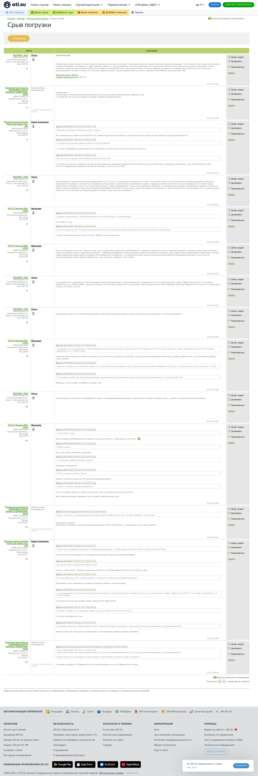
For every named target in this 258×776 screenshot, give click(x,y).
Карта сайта (161, 750)
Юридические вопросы (37, 18)
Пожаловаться (237, 67)
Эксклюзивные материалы (169, 735)
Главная (11, 18)
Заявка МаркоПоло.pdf (66, 77)
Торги (88, 711)
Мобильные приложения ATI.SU (26, 764)
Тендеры (104, 711)
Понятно (241, 765)
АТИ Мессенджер (174, 711)
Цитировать (236, 61)
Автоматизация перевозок (23, 711)
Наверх (231, 73)
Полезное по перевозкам (218, 735)
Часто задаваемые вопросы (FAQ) (223, 740)
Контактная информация (117, 735)
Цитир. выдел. (237, 57)
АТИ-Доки (123, 711)
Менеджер (36, 208)
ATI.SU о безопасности (66, 729)
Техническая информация (219, 745)
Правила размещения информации (227, 18)
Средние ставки (13, 750)
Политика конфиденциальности (172, 740)
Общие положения (165, 745)
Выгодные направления (17, 755)
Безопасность (63, 724)
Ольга (34, 55)
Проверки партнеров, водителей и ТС (75, 735)
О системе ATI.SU (112, 729)
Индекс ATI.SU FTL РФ (16, 745)
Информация (163, 724)
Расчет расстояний (15, 729)
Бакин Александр (40, 122)
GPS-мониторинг (146, 711)
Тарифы (107, 745)
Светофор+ (59, 745)
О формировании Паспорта (69, 755)
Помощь (210, 724)
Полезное (10, 724)
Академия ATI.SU (13, 735)
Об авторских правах (111, 773)
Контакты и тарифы (117, 724)
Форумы (21, 18)
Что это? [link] (192, 767)
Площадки (54, 711)
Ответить (19, 39)
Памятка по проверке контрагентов (74, 740)
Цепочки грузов (201, 711)
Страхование (60, 750)
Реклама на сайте (113, 740)
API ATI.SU (224, 711)
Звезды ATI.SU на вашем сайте (21, 740)
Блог (156, 729)
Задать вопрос (216, 751)
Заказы (72, 711)
